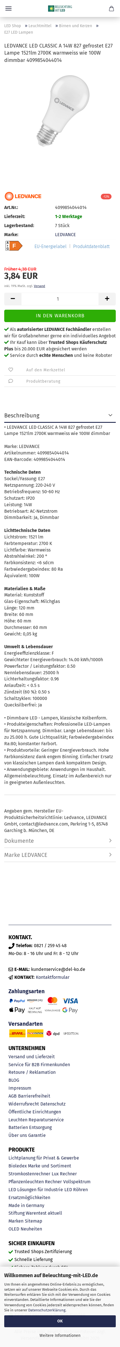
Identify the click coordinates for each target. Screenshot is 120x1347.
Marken (15, 1221)
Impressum (19, 1088)
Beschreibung (21, 415)
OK (60, 1321)
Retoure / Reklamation (32, 1072)
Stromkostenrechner (29, 1173)
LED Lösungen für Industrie (35, 1189)
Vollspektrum (77, 1181)
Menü (8, 8)
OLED (13, 1229)
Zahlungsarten (26, 991)
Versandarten (25, 1024)
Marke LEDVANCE (25, 855)
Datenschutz (53, 1104)
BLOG (13, 1080)
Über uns (17, 1135)
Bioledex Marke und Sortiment (39, 1166)
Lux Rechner (64, 1173)
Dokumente (19, 840)
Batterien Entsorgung (30, 1127)
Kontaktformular (52, 977)
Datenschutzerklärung (47, 1310)
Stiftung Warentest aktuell (35, 1213)
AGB (12, 1096)
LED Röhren (76, 1189)
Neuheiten (31, 1229)
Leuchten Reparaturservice (36, 1119)
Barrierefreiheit (34, 1096)
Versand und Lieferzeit (31, 1056)
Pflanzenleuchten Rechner (35, 1181)
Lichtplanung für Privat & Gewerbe (43, 1158)
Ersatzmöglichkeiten (29, 1197)
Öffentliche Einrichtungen (34, 1112)
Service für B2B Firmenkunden (39, 1064)
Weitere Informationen (60, 1335)
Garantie (37, 1135)
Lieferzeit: (14, 216)
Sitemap (33, 1221)
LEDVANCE (65, 234)
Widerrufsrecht (23, 1104)
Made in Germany (26, 1205)
